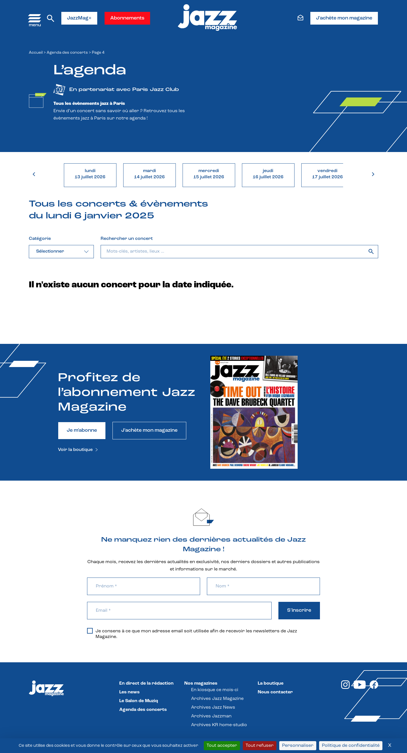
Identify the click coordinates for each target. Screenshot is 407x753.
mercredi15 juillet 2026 (208, 174)
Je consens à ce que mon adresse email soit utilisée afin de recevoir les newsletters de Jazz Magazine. (192, 633)
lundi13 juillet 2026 (90, 174)
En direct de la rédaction (146, 683)
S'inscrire (299, 610)
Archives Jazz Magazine (217, 698)
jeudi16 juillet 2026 (268, 174)
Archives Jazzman (211, 716)
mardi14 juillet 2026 (149, 174)
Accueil (36, 53)
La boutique (270, 683)
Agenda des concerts (67, 53)
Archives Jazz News (213, 707)
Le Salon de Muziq (138, 701)
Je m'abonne (82, 430)
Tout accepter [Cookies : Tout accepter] (222, 745)
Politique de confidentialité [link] (351, 745)
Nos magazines (200, 683)
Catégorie (40, 238)
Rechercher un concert (127, 238)
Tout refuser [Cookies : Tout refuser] (260, 745)
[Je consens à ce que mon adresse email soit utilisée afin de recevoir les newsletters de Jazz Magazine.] (90, 630)
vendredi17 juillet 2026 (327, 174)
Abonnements (127, 18)
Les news (129, 692)
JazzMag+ (79, 18)
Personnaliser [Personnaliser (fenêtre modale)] (297, 745)
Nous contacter (275, 692)
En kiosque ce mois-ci (214, 690)
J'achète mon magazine (344, 18)
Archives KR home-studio (219, 725)
